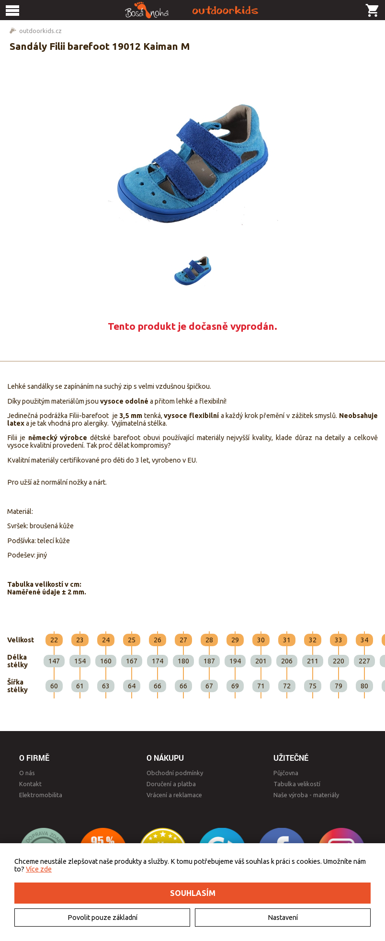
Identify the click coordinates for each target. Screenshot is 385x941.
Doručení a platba (171, 783)
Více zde (39, 869)
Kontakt (30, 783)
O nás (27, 772)
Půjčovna (285, 772)
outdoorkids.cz (40, 30)
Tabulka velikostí (296, 783)
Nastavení (283, 917)
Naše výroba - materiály (306, 794)
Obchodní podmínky (175, 772)
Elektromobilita (40, 794)
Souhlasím (192, 893)
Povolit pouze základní (102, 917)
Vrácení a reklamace (174, 794)
